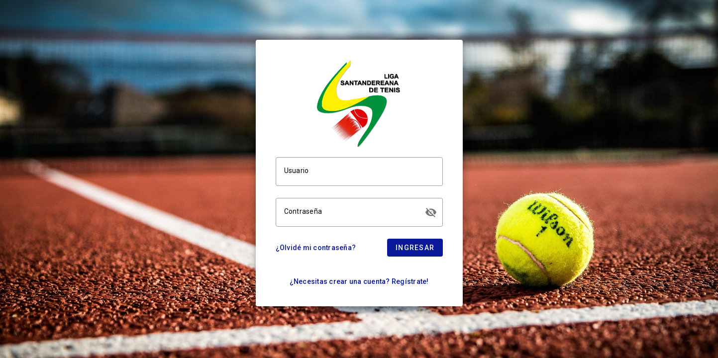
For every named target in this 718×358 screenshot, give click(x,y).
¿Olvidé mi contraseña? (316, 248)
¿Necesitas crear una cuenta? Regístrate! (359, 281)
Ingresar (415, 248)
